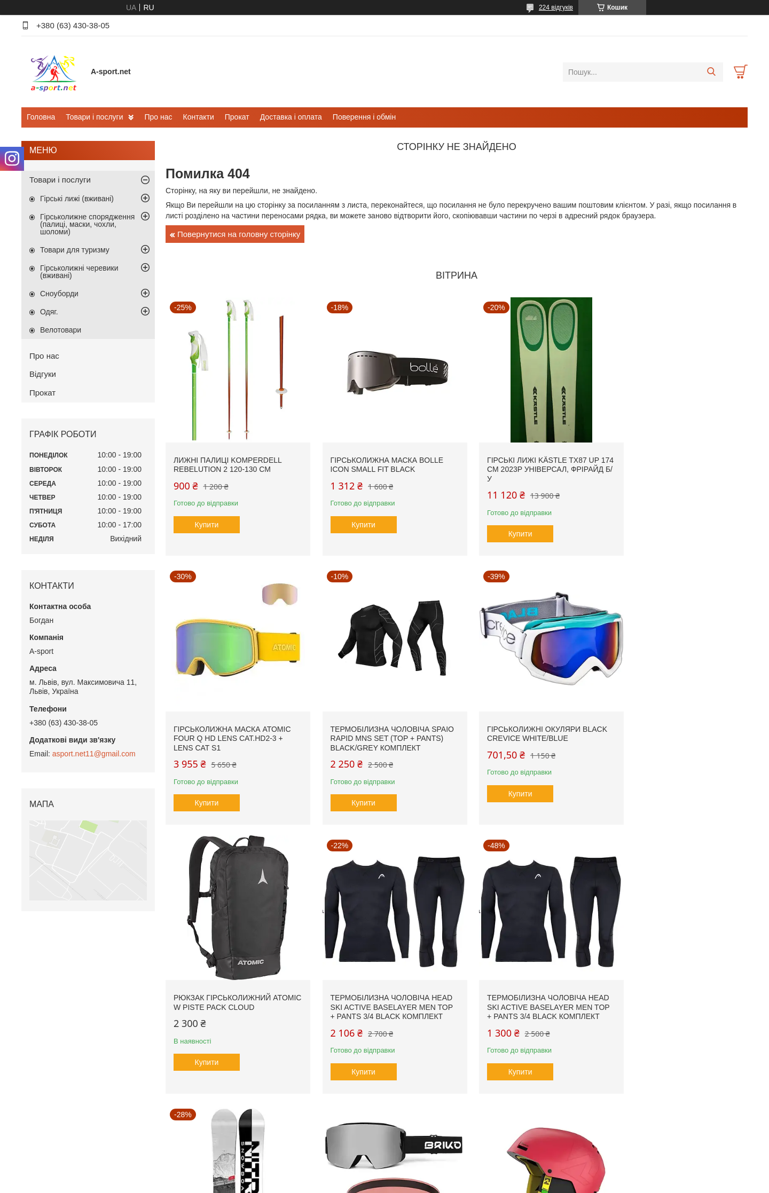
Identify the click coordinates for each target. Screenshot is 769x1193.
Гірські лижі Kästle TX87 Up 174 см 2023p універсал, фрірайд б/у (526, 461)
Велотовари (60, 330)
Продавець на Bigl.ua (384, 1173)
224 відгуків (556, 7)
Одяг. (49, 311)
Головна (41, 117)
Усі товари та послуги (453, 1117)
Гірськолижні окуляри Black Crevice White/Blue (382, 717)
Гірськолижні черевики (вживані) (79, 272)
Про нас (158, 117)
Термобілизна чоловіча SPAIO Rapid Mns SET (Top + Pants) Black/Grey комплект (233, 721)
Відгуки (42, 373)
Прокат (237, 117)
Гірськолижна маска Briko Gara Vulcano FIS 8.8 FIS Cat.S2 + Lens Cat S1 (526, 991)
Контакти (198, 117)
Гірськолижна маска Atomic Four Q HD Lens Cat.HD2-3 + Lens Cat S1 (677, 461)
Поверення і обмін (364, 117)
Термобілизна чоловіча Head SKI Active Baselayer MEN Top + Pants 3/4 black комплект (673, 726)
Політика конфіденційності (438, 1183)
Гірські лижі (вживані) (77, 198)
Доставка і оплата (291, 117)
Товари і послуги (94, 117)
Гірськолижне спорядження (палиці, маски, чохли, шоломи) (87, 224)
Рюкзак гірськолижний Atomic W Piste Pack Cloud (526, 717)
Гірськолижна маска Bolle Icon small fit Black (378, 456)
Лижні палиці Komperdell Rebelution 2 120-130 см (227, 456)
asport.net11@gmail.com (94, 753)
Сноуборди (59, 293)
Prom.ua (434, 1163)
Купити (207, 516)
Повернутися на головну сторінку (238, 234)
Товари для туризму (74, 250)
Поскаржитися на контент (355, 1183)
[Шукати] (711, 72)
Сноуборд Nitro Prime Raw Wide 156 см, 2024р (378, 987)
